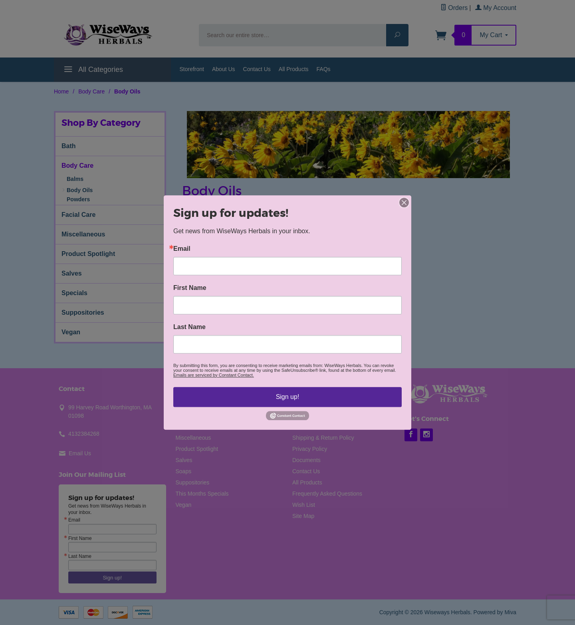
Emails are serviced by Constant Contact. (213, 375)
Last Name (189, 327)
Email (181, 249)
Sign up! (287, 396)
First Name (189, 288)
